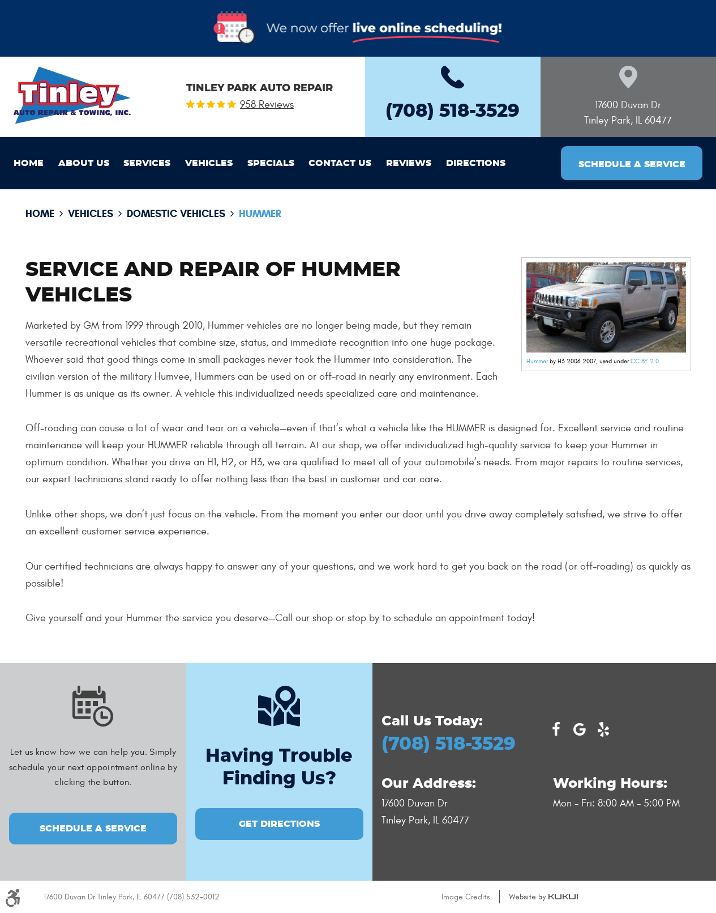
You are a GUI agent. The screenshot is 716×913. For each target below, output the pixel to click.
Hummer (260, 213)
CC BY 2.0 (645, 361)
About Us (83, 163)
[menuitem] (29, 163)
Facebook (555, 729)
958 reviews (267, 105)
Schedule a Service (631, 164)
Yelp (603, 729)
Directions (475, 163)
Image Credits (465, 897)
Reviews (408, 163)
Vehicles (209, 163)
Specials (270, 163)
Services (146, 163)
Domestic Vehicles (176, 213)
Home (29, 163)
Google (579, 729)
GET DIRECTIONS (279, 824)
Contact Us (339, 163)
